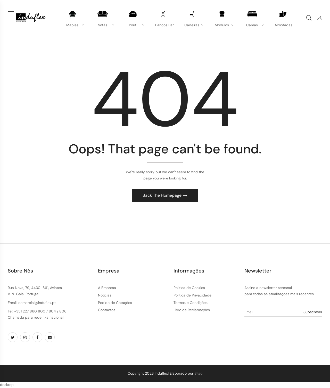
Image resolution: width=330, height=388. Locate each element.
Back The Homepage (163, 195)
